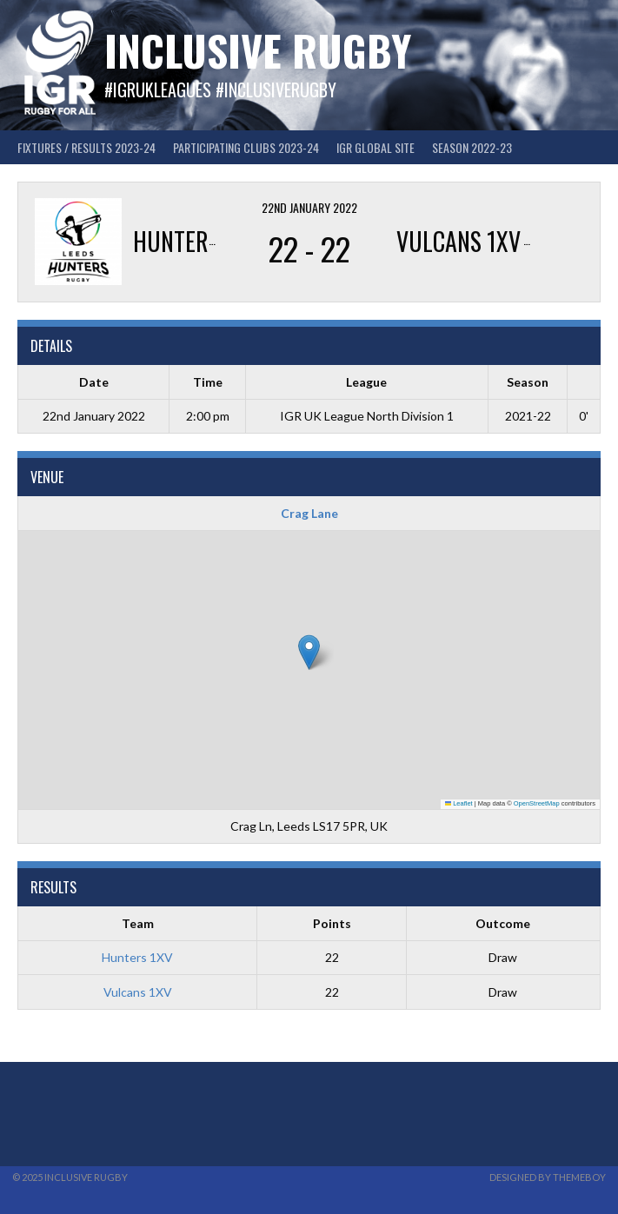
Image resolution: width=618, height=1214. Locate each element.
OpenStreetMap (537, 803)
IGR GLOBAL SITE (375, 147)
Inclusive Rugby (257, 50)
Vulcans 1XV (137, 992)
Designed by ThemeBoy (547, 1177)
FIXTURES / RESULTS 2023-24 (86, 147)
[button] (309, 652)
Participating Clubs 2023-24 (246, 147)
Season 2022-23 (472, 147)
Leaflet (459, 803)
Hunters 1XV (137, 957)
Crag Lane (309, 513)
